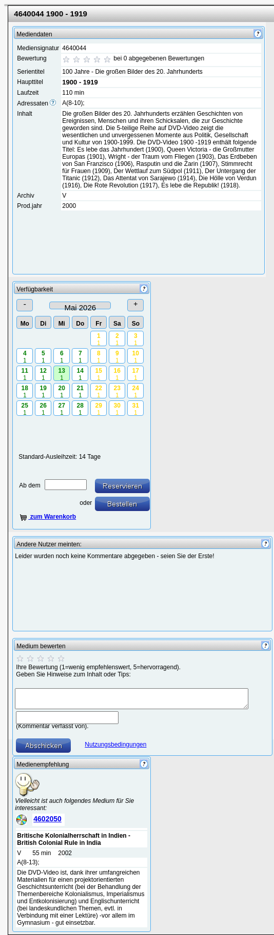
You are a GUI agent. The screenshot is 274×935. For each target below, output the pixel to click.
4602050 (47, 819)
